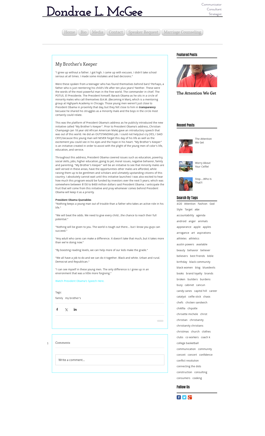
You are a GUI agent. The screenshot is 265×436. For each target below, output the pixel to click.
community (205, 349)
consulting (200, 372)
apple (197, 227)
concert (192, 354)
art (193, 232)
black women (185, 267)
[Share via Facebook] (57, 309)
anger (192, 221)
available (201, 244)
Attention (190, 203)
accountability (185, 215)
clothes (206, 331)
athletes (182, 238)
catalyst (181, 296)
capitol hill (200, 291)
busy (180, 285)
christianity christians (190, 325)
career (213, 291)
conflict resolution (188, 360)
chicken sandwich (196, 302)
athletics (194, 238)
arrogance (183, 232)
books (180, 273)
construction (184, 372)
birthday (182, 262)
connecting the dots (189, 366)
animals (203, 221)
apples (207, 227)
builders (193, 279)
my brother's (73, 298)
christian (182, 320)
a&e (197, 209)
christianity (197, 320)
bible (210, 256)
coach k (205, 337)
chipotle (192, 308)
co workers (192, 337)
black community (199, 262)
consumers (183, 378)
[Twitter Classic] (184, 397)
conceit (181, 354)
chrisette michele (187, 314)
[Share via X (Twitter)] (66, 309)
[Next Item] (211, 76)
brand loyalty (194, 273)
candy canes (184, 291)
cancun (200, 285)
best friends (197, 256)
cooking (197, 378)
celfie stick (194, 296)
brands (208, 273)
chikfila (181, 308)
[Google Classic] (190, 397)
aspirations (204, 232)
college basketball (188, 343)
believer (205, 250)
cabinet (189, 285)
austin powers (185, 244)
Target (188, 209)
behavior (192, 250)
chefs (180, 302)
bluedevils (209, 267)
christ (203, 314)
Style (180, 209)
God (212, 203)
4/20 (179, 203)
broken (181, 279)
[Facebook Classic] (179, 397)
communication (186, 349)
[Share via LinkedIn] (75, 309)
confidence (206, 354)
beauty (181, 250)
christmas (183, 331)
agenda (200, 215)
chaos (206, 296)
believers (182, 256)
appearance (184, 227)
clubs (180, 337)
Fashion (202, 203)
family (59, 298)
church (195, 331)
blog (197, 267)
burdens (205, 279)
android (181, 221)
